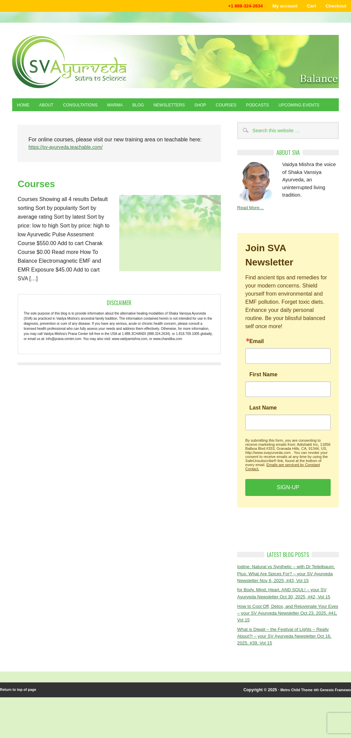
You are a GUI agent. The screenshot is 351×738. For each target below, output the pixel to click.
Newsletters (190, 107)
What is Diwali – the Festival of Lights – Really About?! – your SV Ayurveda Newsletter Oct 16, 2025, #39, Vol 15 (281, 675)
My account (276, 6)
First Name (263, 393)
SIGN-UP (288, 506)
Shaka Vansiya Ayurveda (175, 62)
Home (25, 107)
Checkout (334, 6)
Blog (155, 107)
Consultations (89, 107)
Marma (129, 107)
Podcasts (290, 107)
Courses (255, 107)
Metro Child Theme (285, 730)
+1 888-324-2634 (231, 6)
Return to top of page (20, 730)
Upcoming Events (41, 122)
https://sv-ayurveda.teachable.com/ (70, 166)
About (51, 107)
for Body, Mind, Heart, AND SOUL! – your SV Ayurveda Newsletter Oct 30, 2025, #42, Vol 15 (287, 625)
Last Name (263, 427)
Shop (225, 107)
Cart (306, 6)
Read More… (252, 226)
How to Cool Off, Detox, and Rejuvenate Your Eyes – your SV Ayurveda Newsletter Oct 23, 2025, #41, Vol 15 (284, 650)
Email (256, 360)
